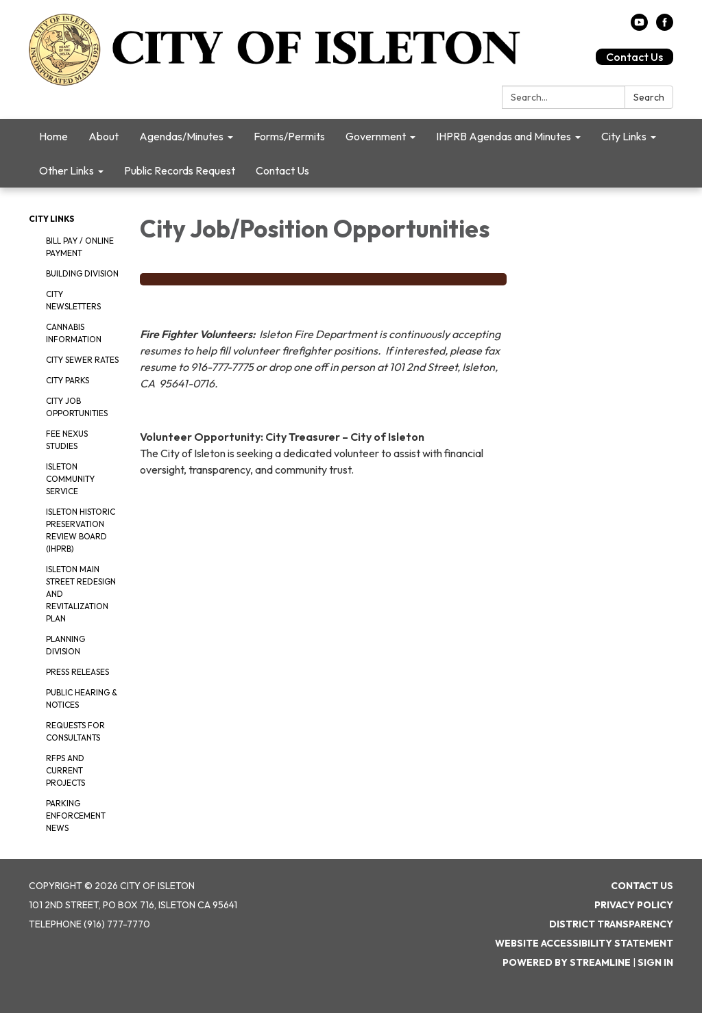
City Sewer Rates (82, 360)
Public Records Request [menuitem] (179, 170)
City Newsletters (73, 300)
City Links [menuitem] (623, 136)
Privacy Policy (633, 905)
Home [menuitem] (53, 136)
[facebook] (664, 27)
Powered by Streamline (567, 962)
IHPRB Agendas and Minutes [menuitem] (503, 136)
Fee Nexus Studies (67, 439)
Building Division (82, 273)
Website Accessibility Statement (584, 943)
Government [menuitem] (376, 136)
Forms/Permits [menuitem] (289, 136)
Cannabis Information (73, 333)
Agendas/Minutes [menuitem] (181, 136)
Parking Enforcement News (76, 815)
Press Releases (77, 672)
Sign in (655, 962)
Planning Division (65, 645)
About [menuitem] (103, 136)
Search (648, 97)
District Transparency (611, 924)
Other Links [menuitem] (66, 170)
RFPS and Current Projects (65, 770)
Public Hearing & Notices (81, 698)
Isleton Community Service (70, 478)
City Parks (67, 380)
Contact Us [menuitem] (282, 170)
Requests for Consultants (75, 731)
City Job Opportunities (77, 407)
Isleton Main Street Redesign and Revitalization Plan (81, 594)
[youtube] (639, 27)
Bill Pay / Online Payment (80, 246)
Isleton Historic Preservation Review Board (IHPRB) (80, 530)
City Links (51, 219)
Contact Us (634, 57)
